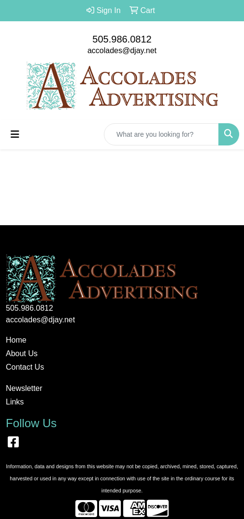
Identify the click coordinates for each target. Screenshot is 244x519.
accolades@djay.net (122, 50)
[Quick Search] (161, 134)
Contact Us (25, 367)
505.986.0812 (121, 39)
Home (16, 340)
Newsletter (24, 388)
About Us (22, 353)
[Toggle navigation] (15, 134)
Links (15, 402)
